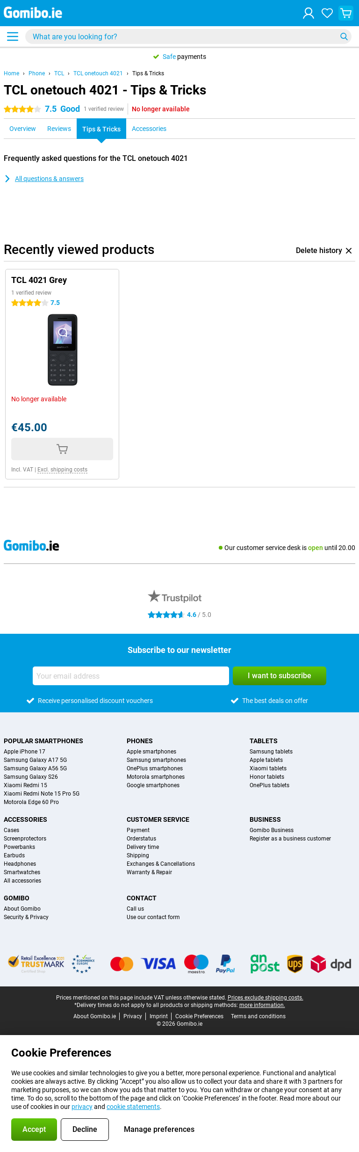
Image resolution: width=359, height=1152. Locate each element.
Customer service (158, 819)
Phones (140, 741)
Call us (135, 909)
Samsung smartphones (156, 760)
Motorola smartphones (156, 777)
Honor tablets (267, 777)
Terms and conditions (258, 1016)
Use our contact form (153, 917)
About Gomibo (22, 909)
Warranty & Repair (149, 872)
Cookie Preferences (199, 1016)
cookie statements (133, 1106)
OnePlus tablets (269, 785)
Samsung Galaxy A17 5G (35, 760)
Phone (37, 73)
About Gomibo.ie (94, 1016)
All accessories (22, 880)
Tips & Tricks (148, 73)
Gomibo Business (272, 830)
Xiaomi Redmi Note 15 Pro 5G (41, 793)
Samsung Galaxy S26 (31, 777)
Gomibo (16, 898)
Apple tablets (266, 760)
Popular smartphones (43, 741)
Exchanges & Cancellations (161, 864)
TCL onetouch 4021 (98, 73)
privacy (82, 1106)
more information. (262, 1005)
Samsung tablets (271, 751)
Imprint (159, 1016)
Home (11, 73)
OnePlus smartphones (155, 768)
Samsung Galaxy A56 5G (35, 768)
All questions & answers (44, 178)
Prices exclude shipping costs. (265, 997)
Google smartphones (153, 785)
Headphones (20, 864)
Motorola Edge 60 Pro (31, 802)
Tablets (264, 741)
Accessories (25, 819)
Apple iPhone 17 (24, 751)
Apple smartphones (151, 751)
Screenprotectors (25, 838)
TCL (59, 73)
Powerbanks (19, 847)
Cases (11, 830)
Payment (138, 830)
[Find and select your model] (188, 36)
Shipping (138, 855)
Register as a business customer (290, 838)
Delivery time (143, 847)
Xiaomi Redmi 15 (25, 785)
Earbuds (14, 855)
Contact (142, 898)
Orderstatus (141, 838)
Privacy (132, 1016)
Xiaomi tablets (268, 768)
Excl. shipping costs (62, 469)
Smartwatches (22, 872)
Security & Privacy (26, 917)
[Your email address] (131, 676)
